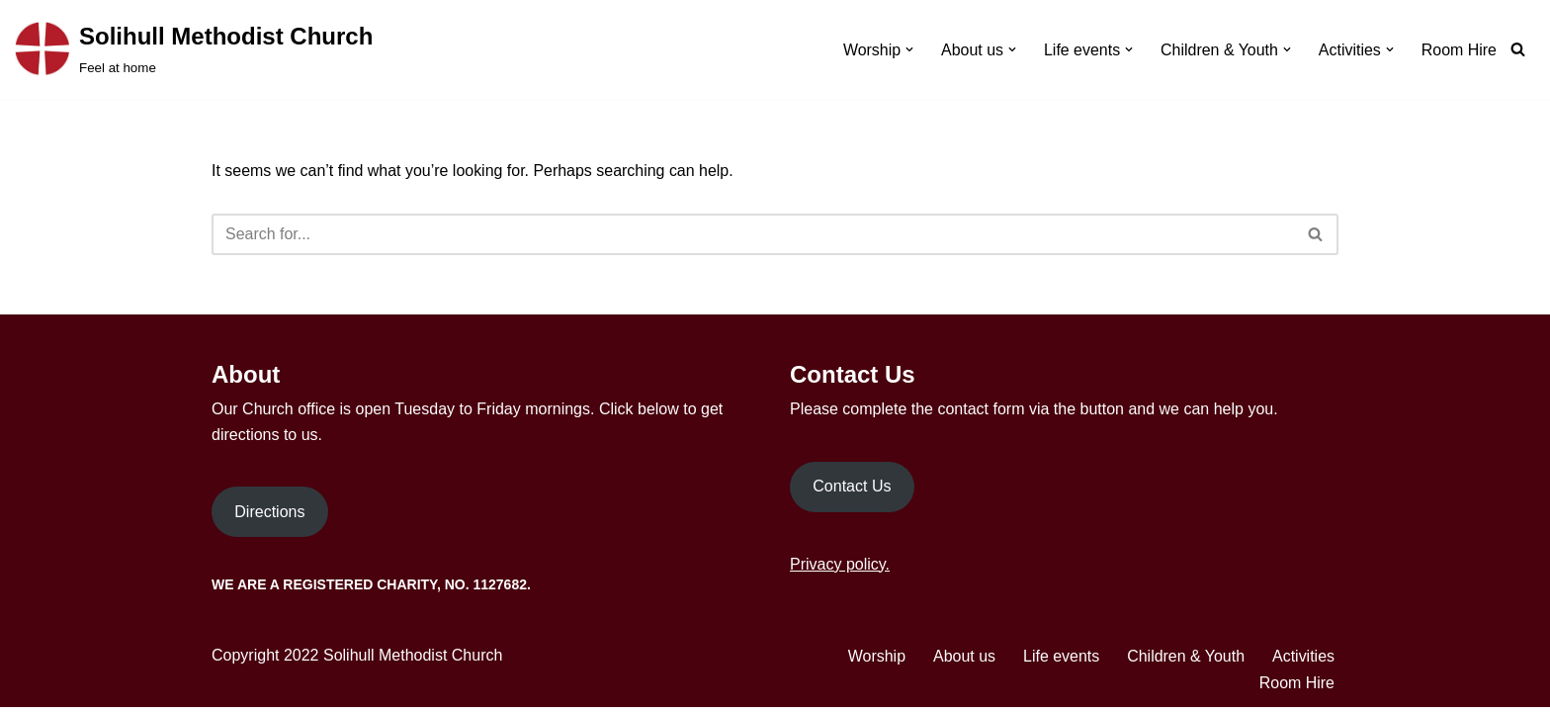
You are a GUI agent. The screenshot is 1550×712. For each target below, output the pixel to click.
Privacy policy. (840, 568)
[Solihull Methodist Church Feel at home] (194, 49)
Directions (269, 516)
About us (963, 661)
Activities (1303, 661)
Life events (1060, 661)
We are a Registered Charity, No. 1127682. (371, 589)
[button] (908, 49)
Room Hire (1459, 50)
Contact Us (852, 491)
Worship (875, 661)
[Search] (1517, 49)
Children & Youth (1186, 661)
